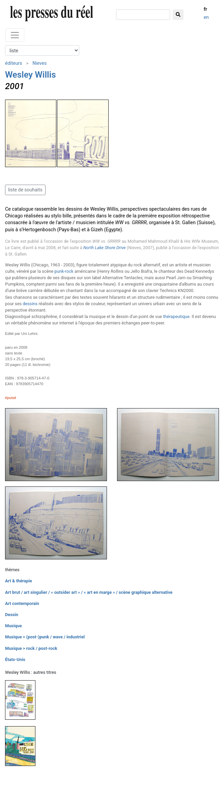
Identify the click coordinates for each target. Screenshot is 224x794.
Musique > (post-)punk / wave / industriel (45, 636)
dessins (30, 303)
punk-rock (63, 271)
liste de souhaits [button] (25, 189)
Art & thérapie (18, 580)
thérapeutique (176, 316)
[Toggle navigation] (14, 35)
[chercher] (143, 14)
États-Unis (15, 659)
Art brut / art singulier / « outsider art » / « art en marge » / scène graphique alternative (88, 592)
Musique (13, 625)
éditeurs (13, 63)
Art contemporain (22, 603)
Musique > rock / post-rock (31, 648)
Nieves (39, 63)
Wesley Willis (30, 75)
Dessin (11, 614)
